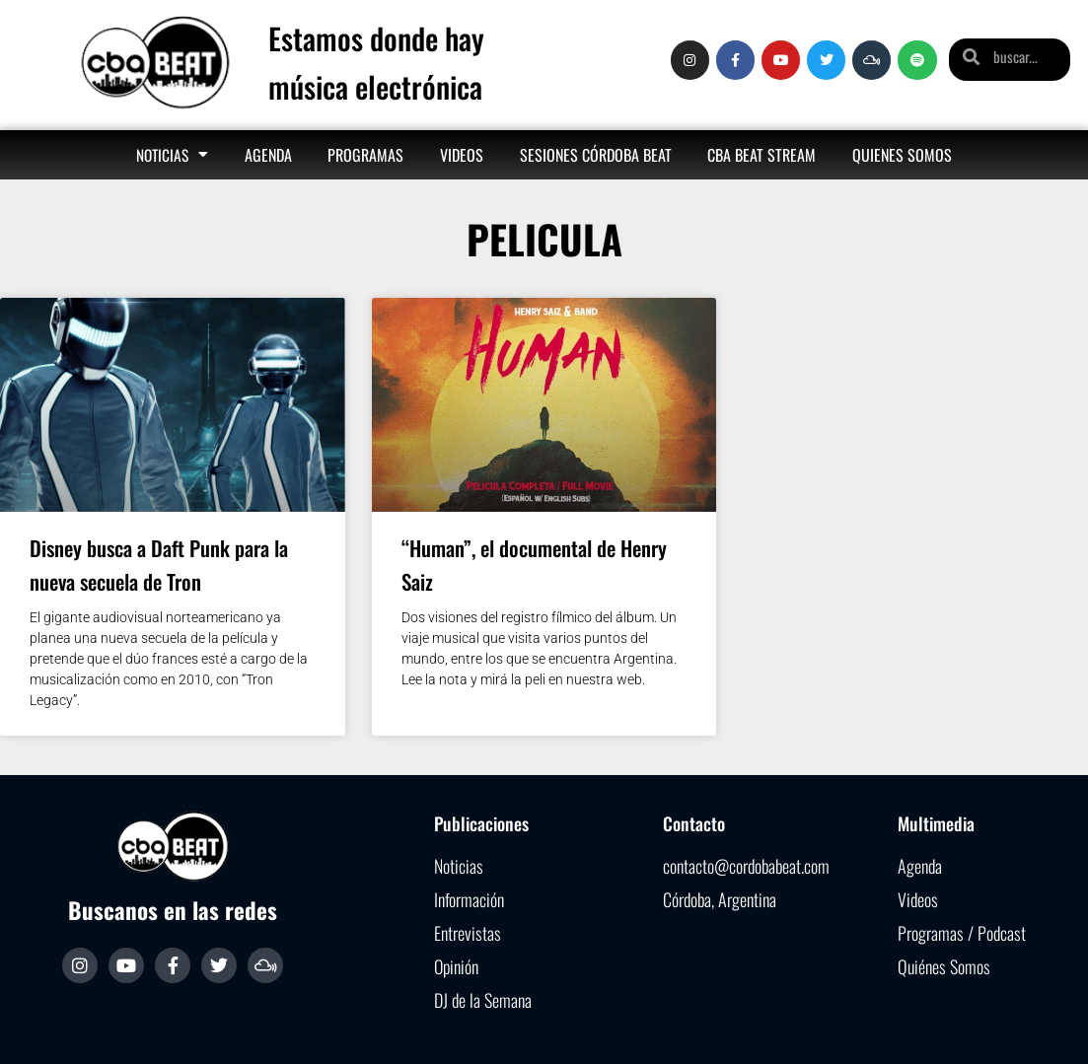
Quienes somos (902, 155)
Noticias (172, 154)
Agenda (268, 155)
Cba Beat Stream (761, 155)
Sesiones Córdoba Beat (596, 155)
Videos (461, 155)
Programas (365, 155)
